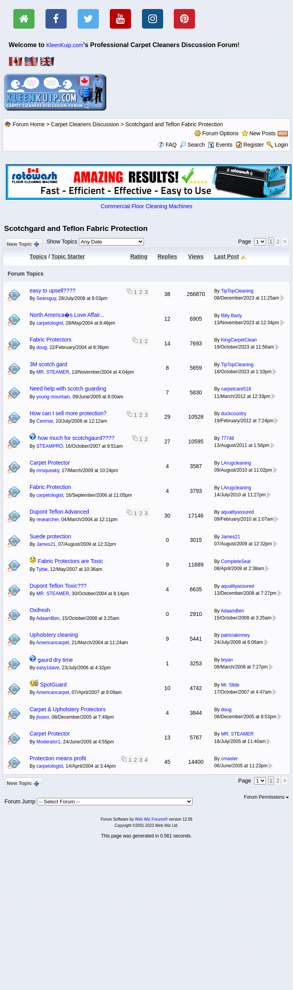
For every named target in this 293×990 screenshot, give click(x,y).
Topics (38, 256)
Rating (138, 256)
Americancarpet (52, 642)
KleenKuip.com (64, 45)
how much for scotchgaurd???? (76, 438)
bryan (227, 660)
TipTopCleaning (237, 291)
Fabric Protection (50, 487)
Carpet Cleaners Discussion (85, 124)
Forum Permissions (266, 797)
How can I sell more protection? (67, 413)
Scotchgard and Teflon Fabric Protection (174, 124)
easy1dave (47, 667)
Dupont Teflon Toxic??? (57, 586)
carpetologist (49, 323)
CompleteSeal (235, 561)
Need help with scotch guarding (67, 388)
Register (253, 145)
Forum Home (29, 124)
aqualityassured (237, 512)
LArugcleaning (236, 463)
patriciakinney (235, 635)
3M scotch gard (48, 364)
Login (281, 145)
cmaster (229, 758)
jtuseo (42, 717)
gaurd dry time (55, 660)
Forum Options (220, 133)
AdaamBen (47, 618)
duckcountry (233, 413)
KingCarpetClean (239, 340)
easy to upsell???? (52, 290)
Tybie (42, 569)
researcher (47, 519)
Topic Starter (68, 256)
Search (192, 145)
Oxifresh (39, 610)
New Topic (22, 243)
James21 (46, 544)
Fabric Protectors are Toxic (70, 561)
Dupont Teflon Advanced (59, 512)
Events (220, 145)
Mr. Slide (230, 685)
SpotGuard (53, 684)
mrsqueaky (47, 470)
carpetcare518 (236, 389)
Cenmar (44, 421)
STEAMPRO (49, 446)
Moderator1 (48, 742)
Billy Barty (231, 315)
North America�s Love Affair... (66, 315)
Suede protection (50, 536)
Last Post (226, 256)
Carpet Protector (49, 463)
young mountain (53, 397)
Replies (167, 256)
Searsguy (46, 298)
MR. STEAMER (52, 372)
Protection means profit (57, 758)
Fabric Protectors (50, 339)
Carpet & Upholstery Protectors (67, 709)
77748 (227, 438)
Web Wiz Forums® (151, 819)
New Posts (262, 133)
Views (196, 256)
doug (41, 347)
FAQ (171, 145)
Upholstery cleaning (53, 635)
